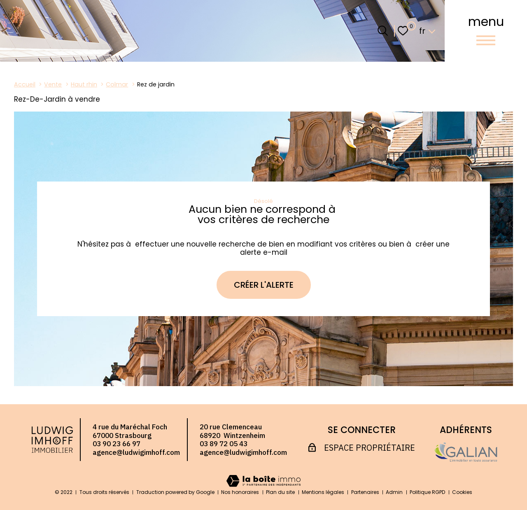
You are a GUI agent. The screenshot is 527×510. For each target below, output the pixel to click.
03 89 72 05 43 (223, 444)
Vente (53, 84)
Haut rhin (84, 84)
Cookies (462, 492)
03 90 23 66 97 (116, 444)
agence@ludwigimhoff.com (136, 452)
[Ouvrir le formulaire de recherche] (382, 30)
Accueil (24, 84)
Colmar (117, 84)
